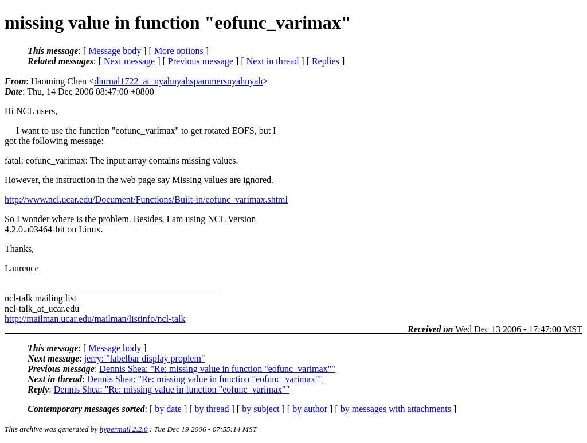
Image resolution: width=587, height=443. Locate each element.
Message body (114, 51)
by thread (212, 409)
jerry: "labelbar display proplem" (144, 358)
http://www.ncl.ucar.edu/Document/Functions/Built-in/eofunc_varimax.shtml (146, 199)
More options (179, 51)
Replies (325, 61)
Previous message (200, 61)
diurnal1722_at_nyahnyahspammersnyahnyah (178, 81)
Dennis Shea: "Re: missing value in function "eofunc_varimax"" (217, 369)
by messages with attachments (396, 409)
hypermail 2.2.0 (124, 429)
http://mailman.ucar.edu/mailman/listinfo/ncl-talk (95, 319)
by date (168, 409)
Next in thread (272, 61)
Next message (129, 61)
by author (309, 409)
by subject (260, 409)
